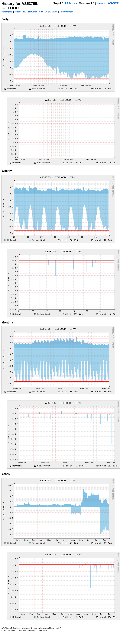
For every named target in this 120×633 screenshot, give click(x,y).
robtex (18, 12)
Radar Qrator (66, 12)
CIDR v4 (43, 12)
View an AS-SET (107, 3)
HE (24, 12)
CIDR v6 (53, 12)
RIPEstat (32, 12)
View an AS (87, 3)
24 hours (71, 3)
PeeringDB (7, 12)
